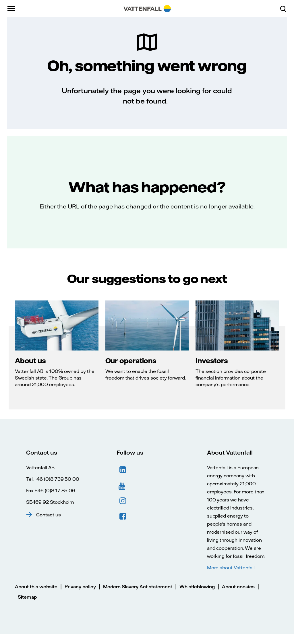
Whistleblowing (197, 586)
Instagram (123, 501)
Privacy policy (80, 586)
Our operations (130, 360)
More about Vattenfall (231, 567)
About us (30, 360)
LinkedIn (123, 469)
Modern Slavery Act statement (137, 586)
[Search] (285, 8)
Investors (212, 360)
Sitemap (27, 597)
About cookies (238, 586)
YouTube (123, 485)
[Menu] (11, 8)
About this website (36, 586)
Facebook (123, 516)
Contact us (48, 515)
